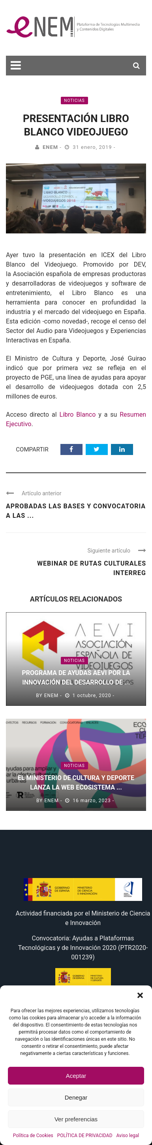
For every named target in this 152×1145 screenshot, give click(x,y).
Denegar (76, 1097)
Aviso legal (127, 1135)
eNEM (50, 147)
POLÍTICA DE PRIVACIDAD (85, 1135)
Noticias (74, 100)
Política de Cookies (33, 1135)
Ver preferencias (76, 1119)
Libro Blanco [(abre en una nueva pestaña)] (78, 414)
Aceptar (76, 1075)
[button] (140, 995)
